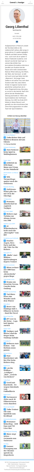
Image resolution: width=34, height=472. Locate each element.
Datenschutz (14, 464)
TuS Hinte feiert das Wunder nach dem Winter (9, 297)
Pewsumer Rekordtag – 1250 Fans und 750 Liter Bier (11, 425)
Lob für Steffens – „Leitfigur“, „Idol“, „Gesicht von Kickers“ (10, 372)
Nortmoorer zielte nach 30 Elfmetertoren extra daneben (10, 400)
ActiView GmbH (25, 470)
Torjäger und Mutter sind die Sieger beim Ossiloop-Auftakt (11, 334)
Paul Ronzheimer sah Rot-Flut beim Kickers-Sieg (11, 359)
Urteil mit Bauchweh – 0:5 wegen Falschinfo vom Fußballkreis (11, 386)
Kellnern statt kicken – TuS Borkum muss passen (11, 346)
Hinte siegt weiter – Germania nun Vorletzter (10, 437)
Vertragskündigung (21, 466)
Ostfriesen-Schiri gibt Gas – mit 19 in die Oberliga (11, 192)
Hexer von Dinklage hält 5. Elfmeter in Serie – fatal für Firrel (11, 309)
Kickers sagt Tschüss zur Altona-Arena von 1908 (10, 217)
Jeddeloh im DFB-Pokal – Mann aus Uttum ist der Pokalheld (11, 166)
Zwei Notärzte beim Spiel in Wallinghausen (11, 152)
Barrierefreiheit (11, 466)
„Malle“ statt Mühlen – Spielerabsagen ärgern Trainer (10, 258)
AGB (9, 464)
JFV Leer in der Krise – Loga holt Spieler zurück (10, 322)
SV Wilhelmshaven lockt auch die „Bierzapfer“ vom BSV (11, 230)
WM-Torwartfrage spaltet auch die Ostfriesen (10, 180)
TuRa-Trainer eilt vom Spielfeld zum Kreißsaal (11, 412)
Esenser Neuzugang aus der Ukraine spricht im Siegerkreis (10, 450)
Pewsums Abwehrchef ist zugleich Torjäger (10, 204)
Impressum (22, 464)
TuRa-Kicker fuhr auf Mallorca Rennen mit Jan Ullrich (14, 139)
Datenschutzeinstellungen (17, 468)
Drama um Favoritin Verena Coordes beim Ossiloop (11, 285)
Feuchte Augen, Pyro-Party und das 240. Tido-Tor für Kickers (11, 245)
